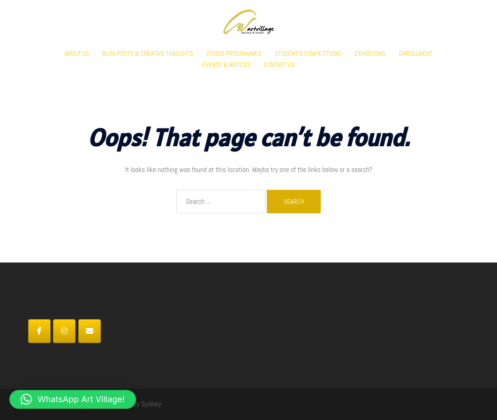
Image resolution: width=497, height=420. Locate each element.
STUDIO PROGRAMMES (233, 53)
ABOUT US (76, 53)
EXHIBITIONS (370, 53)
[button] (72, 399)
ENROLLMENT (416, 53)
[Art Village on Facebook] (39, 331)
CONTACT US (279, 64)
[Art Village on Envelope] (89, 331)
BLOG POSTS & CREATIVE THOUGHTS (147, 53)
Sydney (151, 404)
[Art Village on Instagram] (64, 331)
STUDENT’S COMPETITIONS (308, 53)
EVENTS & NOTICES (226, 64)
